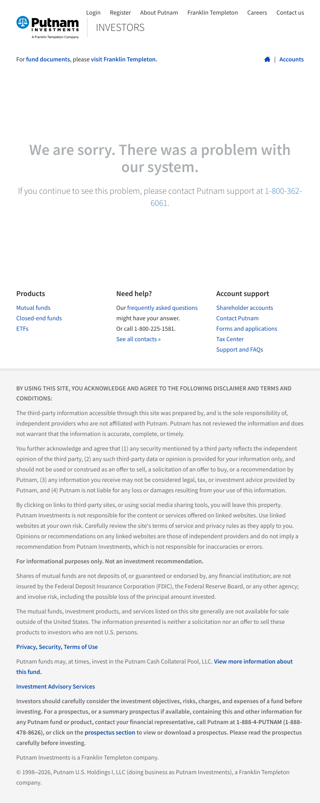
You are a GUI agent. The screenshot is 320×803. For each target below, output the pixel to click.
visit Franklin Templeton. (124, 59)
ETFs (22, 329)
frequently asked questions (162, 308)
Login (93, 13)
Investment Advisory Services (55, 687)
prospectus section (110, 733)
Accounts (292, 59)
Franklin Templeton (213, 13)
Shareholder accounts (244, 308)
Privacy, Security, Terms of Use (57, 647)
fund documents (48, 59)
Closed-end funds (39, 318)
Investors (120, 27)
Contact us (290, 13)
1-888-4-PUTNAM (259, 722)
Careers (258, 13)
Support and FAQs (239, 350)
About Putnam (159, 13)
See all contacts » (138, 339)
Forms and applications (247, 329)
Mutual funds (33, 308)
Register (120, 13)
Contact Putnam (237, 318)
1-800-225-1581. (155, 329)
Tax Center (230, 339)
